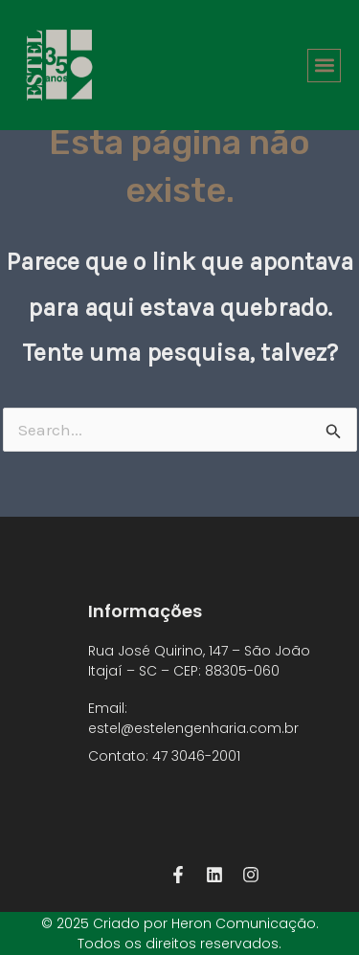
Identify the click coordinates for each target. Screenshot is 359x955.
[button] (324, 65)
